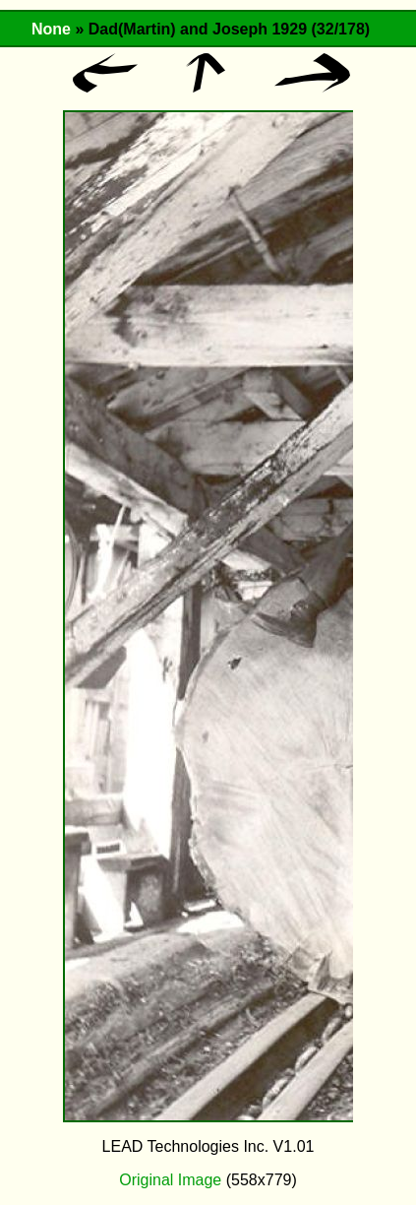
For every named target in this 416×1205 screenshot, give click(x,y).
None (51, 29)
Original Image (170, 1180)
